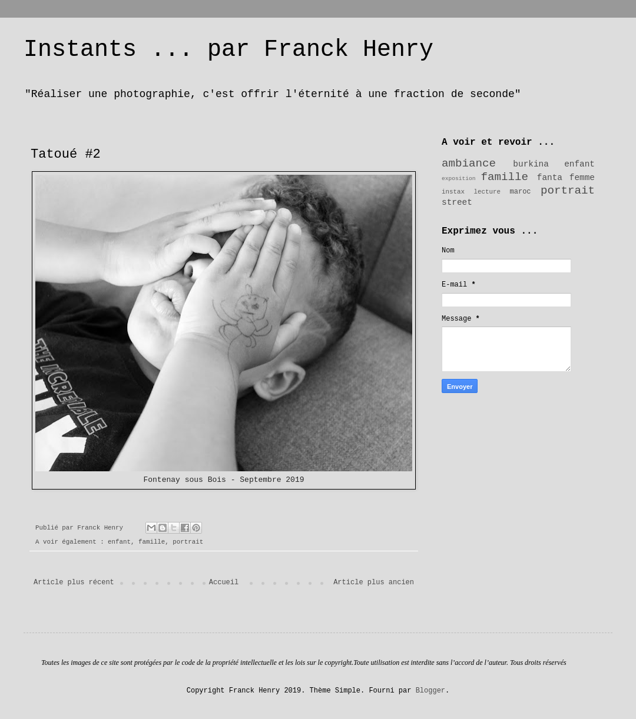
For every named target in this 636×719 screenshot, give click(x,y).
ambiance (469, 163)
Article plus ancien (373, 582)
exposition (459, 178)
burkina (530, 164)
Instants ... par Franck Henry (228, 49)
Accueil (223, 582)
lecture (487, 191)
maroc (520, 192)
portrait (188, 541)
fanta (549, 177)
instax (453, 191)
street (457, 202)
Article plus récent (74, 582)
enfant (119, 541)
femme (582, 177)
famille (151, 541)
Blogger (430, 691)
